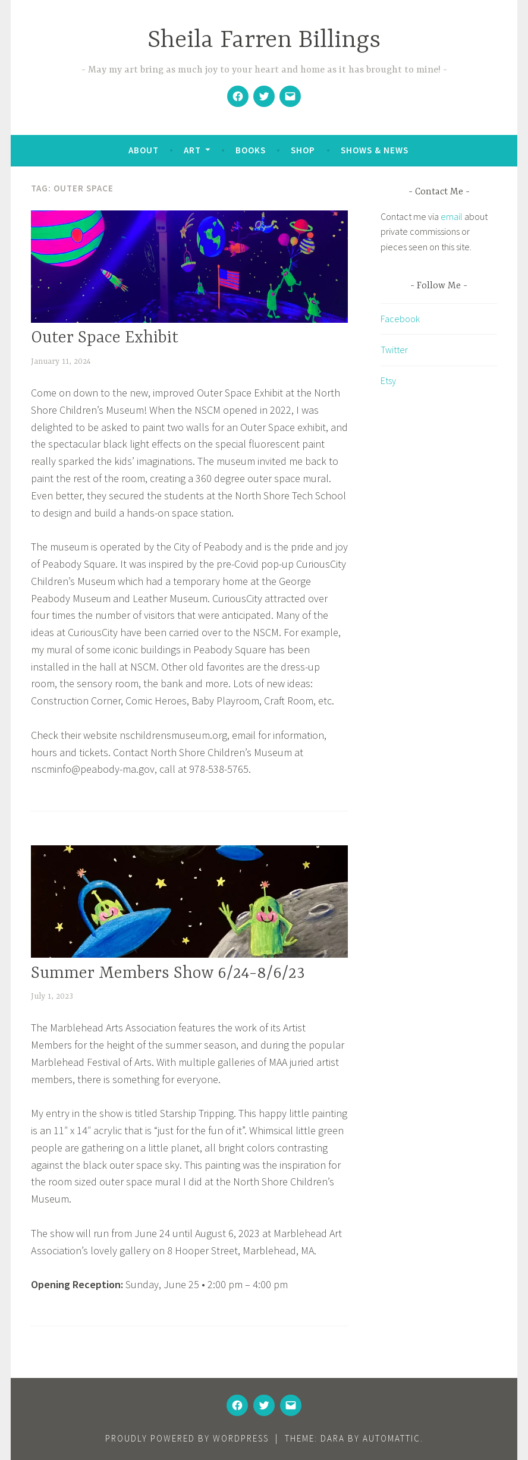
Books (250, 150)
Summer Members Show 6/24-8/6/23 (168, 973)
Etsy (388, 380)
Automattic (391, 1438)
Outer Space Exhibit (104, 338)
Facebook (400, 319)
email (452, 216)
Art (192, 150)
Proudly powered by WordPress (187, 1438)
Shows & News (374, 150)
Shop (303, 150)
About (143, 150)
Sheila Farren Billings (264, 41)
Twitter (394, 349)
